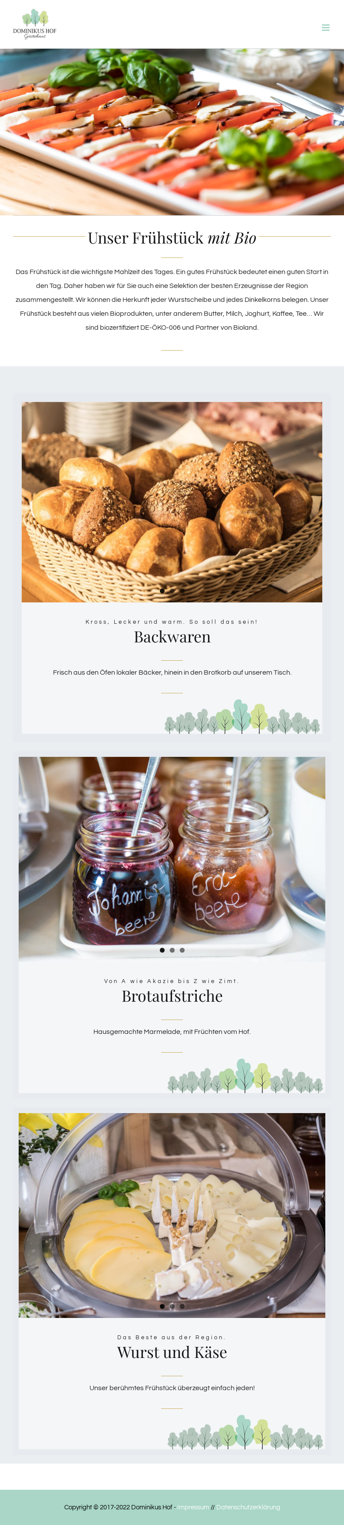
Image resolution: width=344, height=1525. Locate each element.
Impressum (193, 1507)
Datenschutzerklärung (248, 1507)
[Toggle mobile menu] (326, 27)
